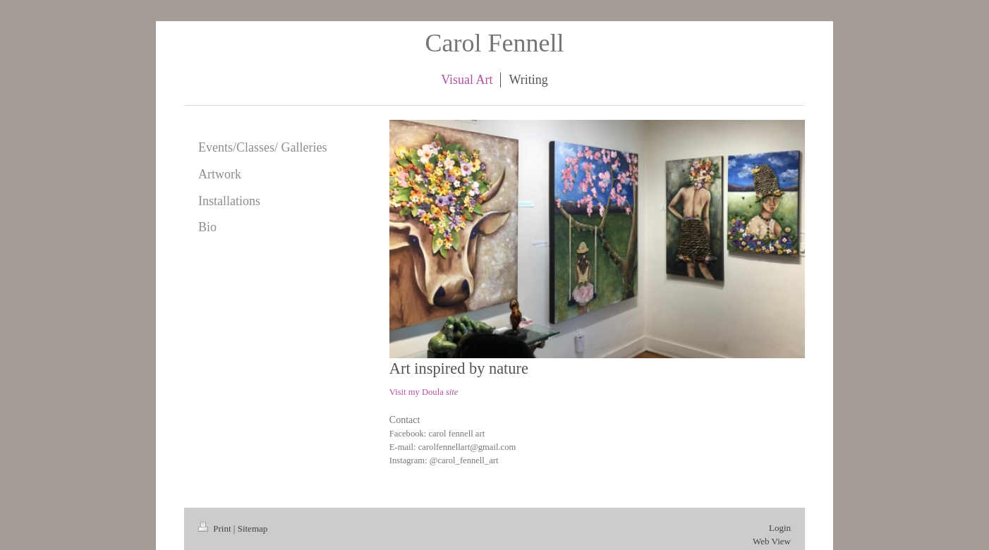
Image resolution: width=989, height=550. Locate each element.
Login (780, 527)
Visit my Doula (424, 392)
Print (215, 528)
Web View (772, 541)
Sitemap (253, 528)
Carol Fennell (494, 43)
